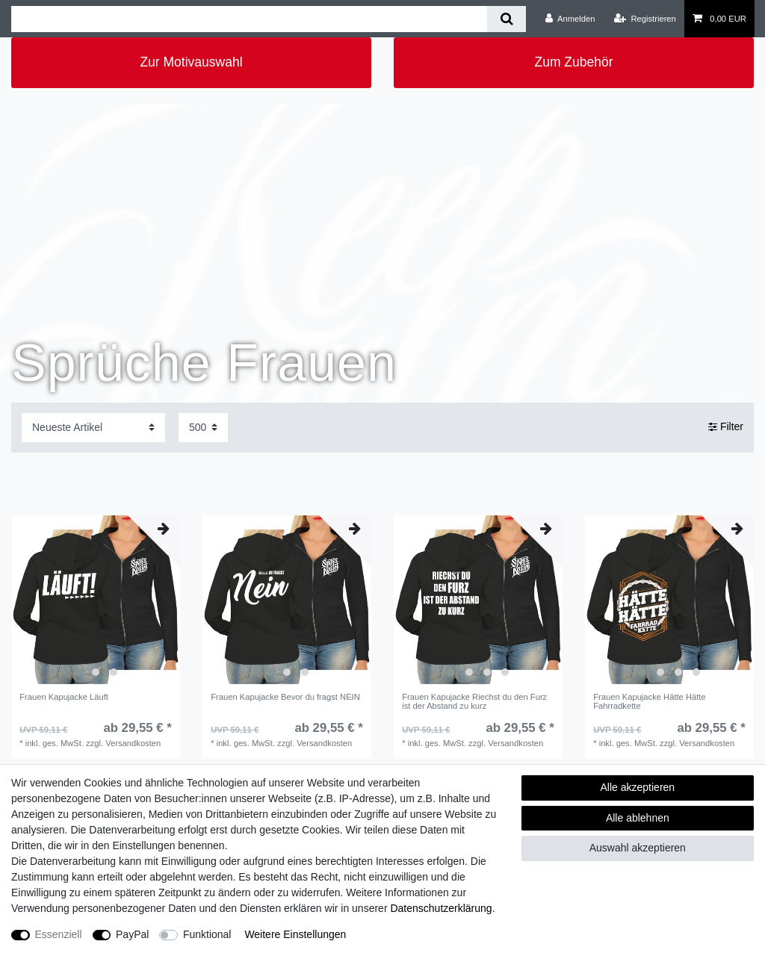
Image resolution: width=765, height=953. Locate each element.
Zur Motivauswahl (191, 62)
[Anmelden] (570, 18)
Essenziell (58, 934)
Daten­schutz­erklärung (441, 908)
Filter (725, 427)
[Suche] (506, 19)
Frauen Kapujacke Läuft (63, 696)
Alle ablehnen (637, 818)
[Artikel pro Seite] (203, 427)
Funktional (207, 934)
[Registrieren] (645, 18)
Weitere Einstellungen (295, 934)
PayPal (132, 934)
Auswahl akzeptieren (637, 848)
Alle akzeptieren (638, 787)
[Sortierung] (93, 427)
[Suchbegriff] (249, 19)
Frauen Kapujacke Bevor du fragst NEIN (285, 696)
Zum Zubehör (573, 62)
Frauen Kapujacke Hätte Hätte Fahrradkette (649, 701)
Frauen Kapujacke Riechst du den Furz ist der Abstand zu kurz (474, 701)
